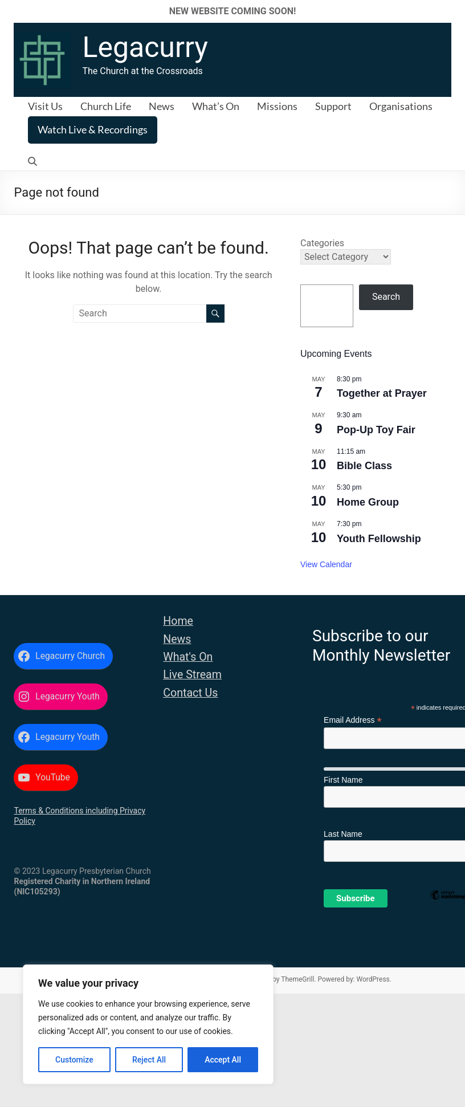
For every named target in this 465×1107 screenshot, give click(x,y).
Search (386, 296)
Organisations (401, 106)
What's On (188, 657)
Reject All (149, 1059)
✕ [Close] (452, 11)
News (161, 106)
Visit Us (45, 106)
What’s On (215, 106)
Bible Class (364, 465)
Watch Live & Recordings (93, 129)
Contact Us (190, 692)
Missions (277, 106)
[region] (148, 1024)
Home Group (368, 502)
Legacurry (144, 47)
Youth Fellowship (379, 538)
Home (178, 621)
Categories (322, 243)
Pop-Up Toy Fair (376, 430)
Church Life (105, 106)
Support (333, 106)
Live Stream (192, 674)
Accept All (223, 1059)
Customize (74, 1059)
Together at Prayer (382, 393)
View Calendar (326, 564)
